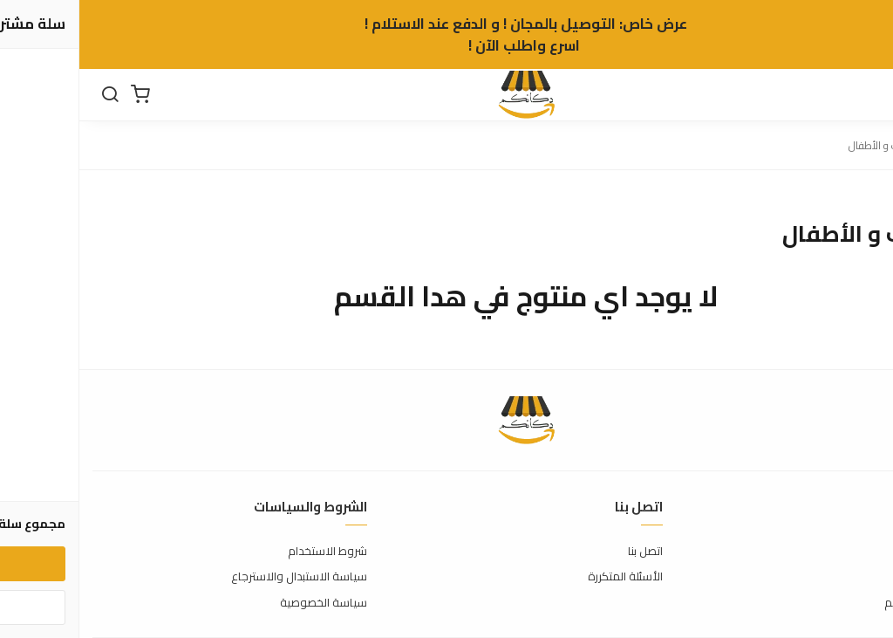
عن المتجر (857, 551)
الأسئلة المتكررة (545, 577)
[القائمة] (867, 95)
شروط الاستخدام (248, 551)
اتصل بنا (566, 551)
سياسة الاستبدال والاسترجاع (220, 577)
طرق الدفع (854, 577)
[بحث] (30, 95)
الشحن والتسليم (842, 603)
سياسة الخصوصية (244, 603)
